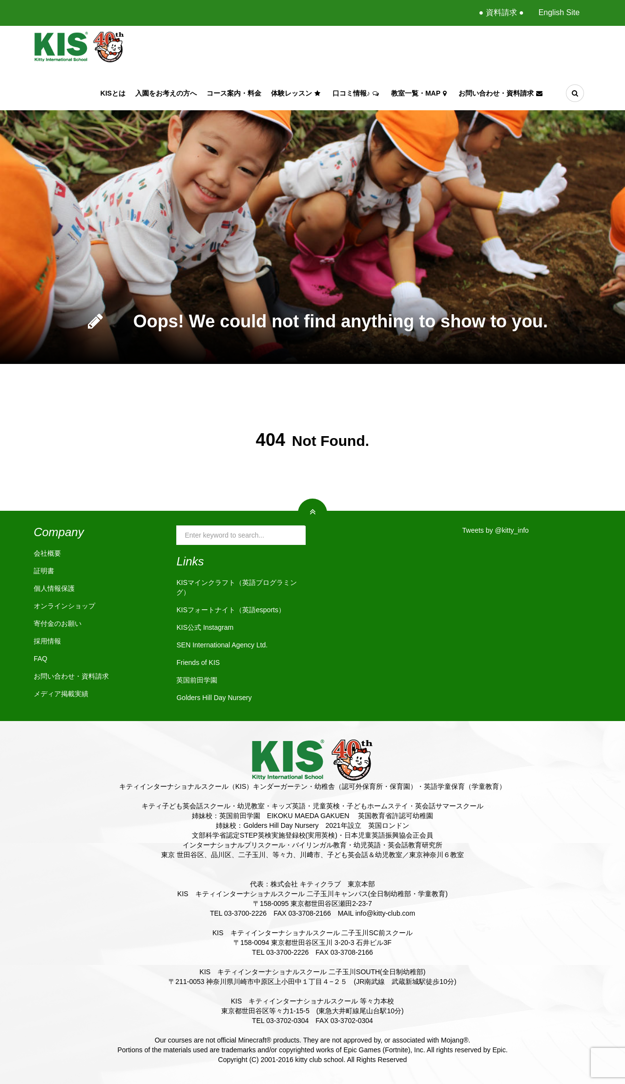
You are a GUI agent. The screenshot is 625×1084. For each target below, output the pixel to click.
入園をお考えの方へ (166, 93)
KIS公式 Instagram (204, 627)
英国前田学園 (196, 680)
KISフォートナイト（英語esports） (230, 610)
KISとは (113, 93)
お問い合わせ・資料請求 (501, 93)
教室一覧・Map (420, 93)
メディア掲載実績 (61, 694)
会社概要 (47, 553)
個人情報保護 (54, 588)
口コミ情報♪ (357, 93)
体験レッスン (297, 93)
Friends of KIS (198, 662)
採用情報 (47, 641)
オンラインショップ (64, 606)
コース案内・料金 (234, 93)
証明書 (44, 571)
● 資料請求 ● (501, 12)
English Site (559, 12)
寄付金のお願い (58, 623)
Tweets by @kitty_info (495, 530)
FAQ (40, 658)
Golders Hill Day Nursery (213, 698)
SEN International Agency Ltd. (222, 645)
